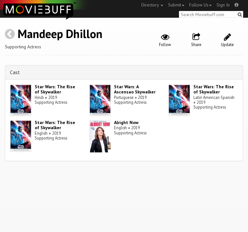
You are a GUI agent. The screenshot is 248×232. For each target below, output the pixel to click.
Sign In (223, 5)
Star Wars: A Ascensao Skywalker (134, 89)
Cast (15, 72)
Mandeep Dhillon (60, 33)
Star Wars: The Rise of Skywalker (55, 89)
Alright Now (126, 122)
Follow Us (200, 5)
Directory (152, 5)
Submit (176, 5)
